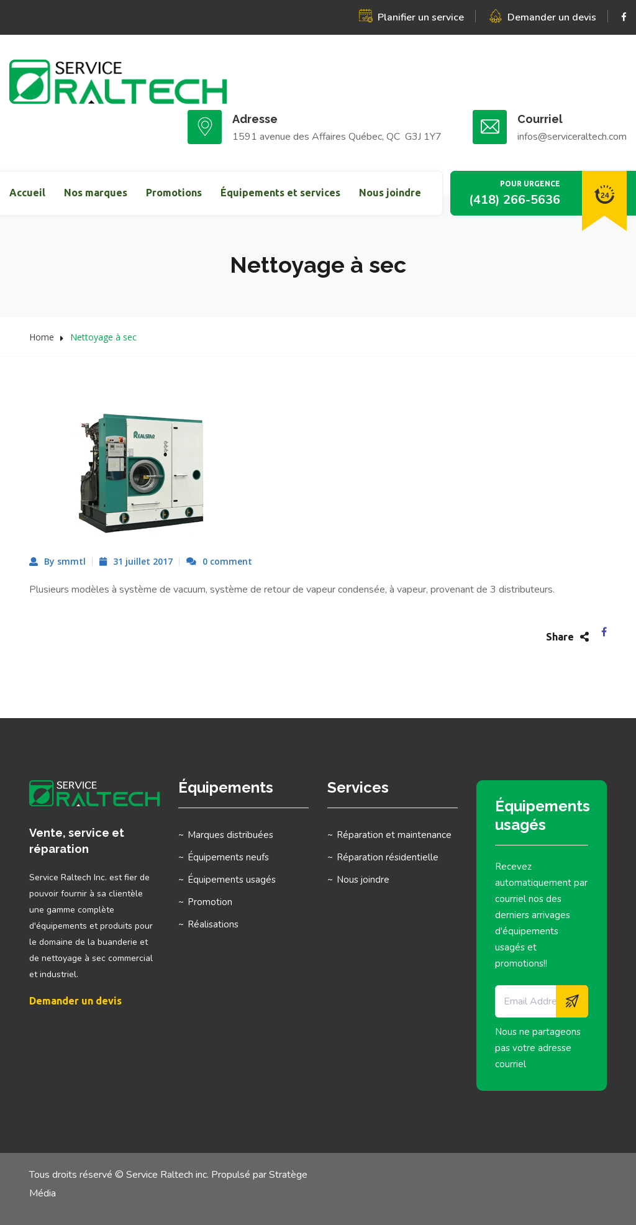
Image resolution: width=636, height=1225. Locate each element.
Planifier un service (421, 17)
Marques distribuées (230, 835)
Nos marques (95, 192)
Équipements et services (280, 192)
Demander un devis (551, 17)
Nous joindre (390, 192)
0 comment (227, 561)
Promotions (174, 192)
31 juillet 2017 (143, 561)
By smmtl (65, 561)
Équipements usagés (232, 879)
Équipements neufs (228, 857)
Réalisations (213, 924)
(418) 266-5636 (514, 199)
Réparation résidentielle (387, 857)
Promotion (210, 902)
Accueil (27, 192)
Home (41, 337)
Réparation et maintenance (394, 835)
